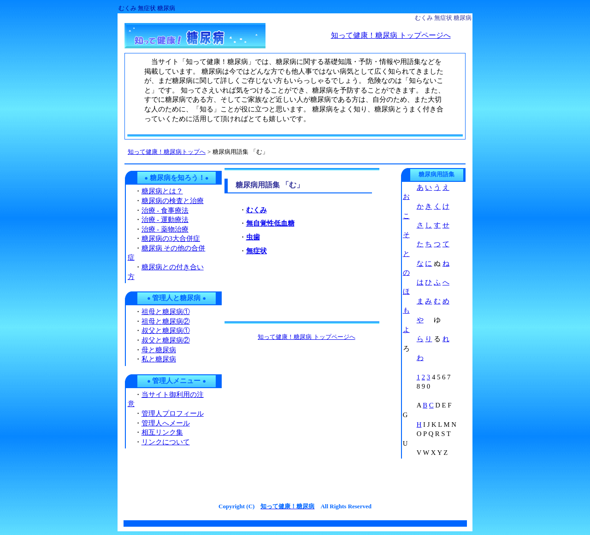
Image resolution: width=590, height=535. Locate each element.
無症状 (256, 251)
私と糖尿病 (159, 359)
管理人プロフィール (173, 413)
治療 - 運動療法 (165, 219)
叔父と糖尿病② (166, 340)
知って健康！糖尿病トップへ (167, 151)
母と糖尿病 (159, 350)
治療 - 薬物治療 (165, 229)
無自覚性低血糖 (270, 223)
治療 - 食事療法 (165, 210)
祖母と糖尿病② (166, 321)
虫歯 (253, 237)
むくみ (256, 210)
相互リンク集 (162, 432)
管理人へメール (166, 423)
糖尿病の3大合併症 (171, 238)
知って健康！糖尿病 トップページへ (391, 35)
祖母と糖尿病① (166, 311)
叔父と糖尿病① (166, 330)
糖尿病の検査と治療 (173, 200)
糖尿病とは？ (162, 191)
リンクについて (166, 442)
